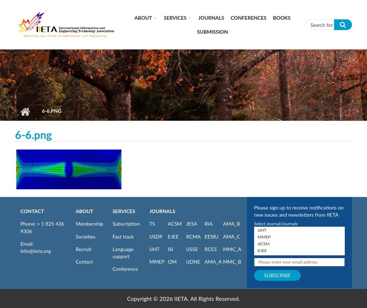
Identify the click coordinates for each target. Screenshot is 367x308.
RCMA (193, 237)
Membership (89, 224)
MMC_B (232, 262)
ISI (170, 249)
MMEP (157, 262)
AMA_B (231, 224)
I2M (172, 262)
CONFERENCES (249, 18)
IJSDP (155, 237)
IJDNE (193, 262)
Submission (212, 32)
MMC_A (232, 249)
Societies (85, 237)
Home (25, 112)
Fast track (123, 237)
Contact (84, 262)
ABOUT (84, 211)
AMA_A (213, 262)
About (143, 18)
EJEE (173, 237)
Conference (125, 269)
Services (175, 18)
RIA (209, 224)
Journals (211, 18)
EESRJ (211, 237)
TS (152, 224)
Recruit (83, 249)
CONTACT (32, 211)
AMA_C (231, 237)
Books (282, 18)
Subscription (126, 224)
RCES (211, 249)
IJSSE (192, 249)
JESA (191, 224)
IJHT (154, 249)
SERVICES (124, 211)
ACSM (175, 224)
